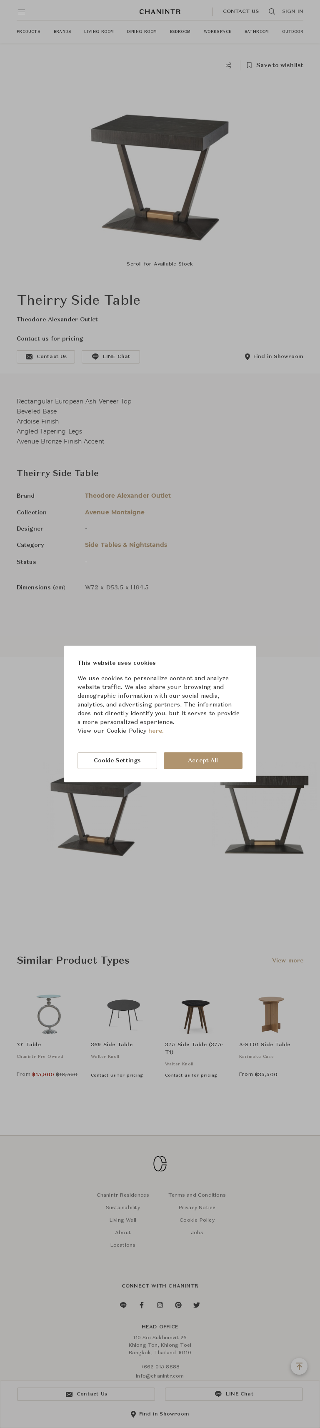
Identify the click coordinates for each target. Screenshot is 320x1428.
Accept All (203, 761)
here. (156, 731)
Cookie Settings (117, 761)
